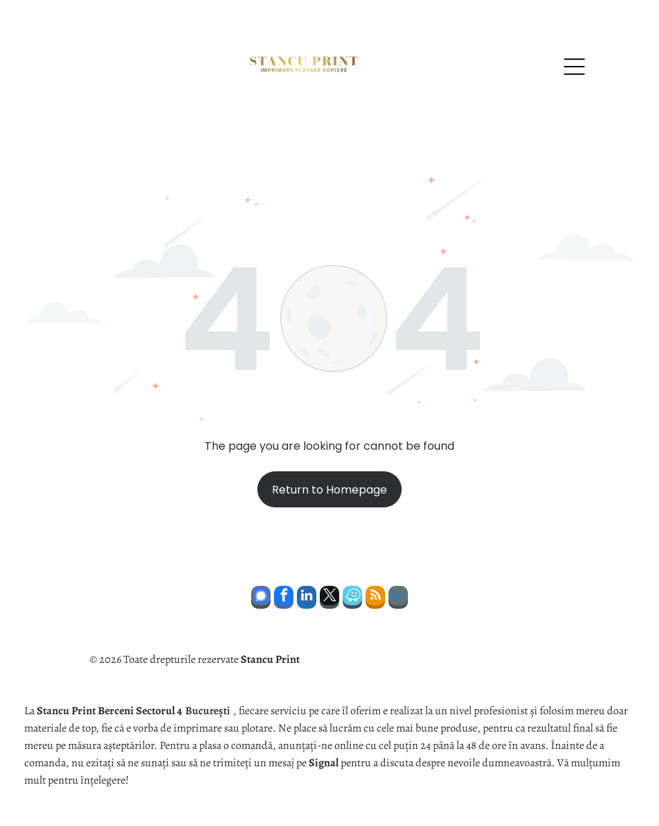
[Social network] (261, 599)
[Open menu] (574, 66)
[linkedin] (306, 599)
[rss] (375, 599)
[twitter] (329, 599)
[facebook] (283, 599)
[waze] (352, 599)
